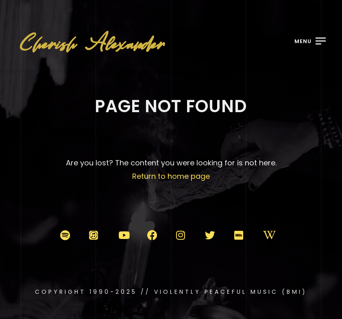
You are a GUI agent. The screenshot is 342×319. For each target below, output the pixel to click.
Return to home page (171, 176)
